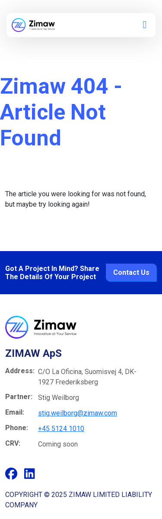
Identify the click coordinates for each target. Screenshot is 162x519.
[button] (145, 25)
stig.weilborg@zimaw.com (77, 413)
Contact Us (131, 272)
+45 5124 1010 (61, 429)
